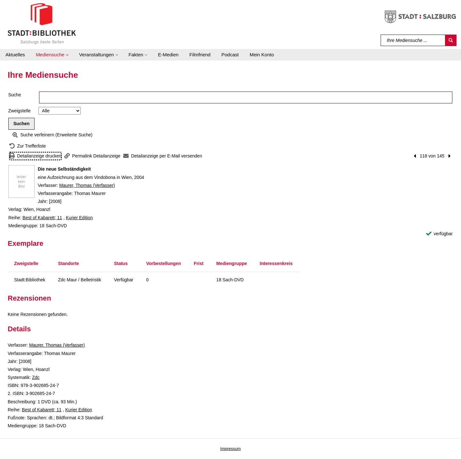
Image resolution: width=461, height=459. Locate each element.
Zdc (35, 377)
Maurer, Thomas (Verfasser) (87, 185)
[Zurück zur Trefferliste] (27, 146)
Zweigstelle (19, 110)
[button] (52, 54)
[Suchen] (451, 40)
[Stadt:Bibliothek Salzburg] (42, 23)
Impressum (230, 448)
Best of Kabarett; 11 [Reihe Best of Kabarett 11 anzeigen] (42, 217)
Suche (14, 94)
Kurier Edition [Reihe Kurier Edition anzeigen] (79, 217)
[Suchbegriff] (413, 40)
